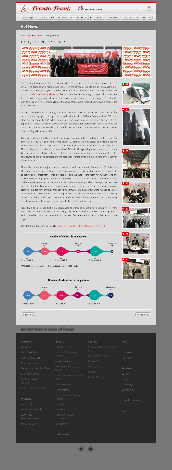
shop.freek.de (28, 423)
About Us (26, 347)
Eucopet (126, 373)
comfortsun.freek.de (31, 409)
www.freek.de (28, 404)
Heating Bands (62, 389)
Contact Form (95, 361)
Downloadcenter (131, 400)
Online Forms (62, 434)
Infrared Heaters (63, 361)
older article (28, 314)
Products (60, 341)
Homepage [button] (28, 17)
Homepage (26, 35)
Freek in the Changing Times (35, 368)
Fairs (124, 341)
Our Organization (30, 363)
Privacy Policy (95, 377)
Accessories (61, 423)
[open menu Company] (52, 17)
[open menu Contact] (138, 17)
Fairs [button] (99, 17)
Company (26, 341)
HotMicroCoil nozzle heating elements (39, 94)
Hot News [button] (113, 17)
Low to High (128, 384)
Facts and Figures (30, 373)
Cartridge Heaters (64, 347)
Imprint (139, 9)
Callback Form (95, 366)
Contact (92, 341)
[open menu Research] (90, 17)
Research (127, 368)
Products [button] (62, 17)
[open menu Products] (71, 17)
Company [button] (43, 17)
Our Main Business (30, 357)
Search (125, 411)
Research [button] (81, 17)
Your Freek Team (29, 352)
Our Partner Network (99, 356)
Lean (124, 379)
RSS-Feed (127, 357)
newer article (143, 314)
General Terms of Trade (33, 388)
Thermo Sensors (63, 404)
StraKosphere (129, 389)
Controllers (60, 409)
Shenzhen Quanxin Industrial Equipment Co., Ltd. (81, 225)
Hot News (37, 35)
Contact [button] (128, 17)
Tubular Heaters (63, 384)
